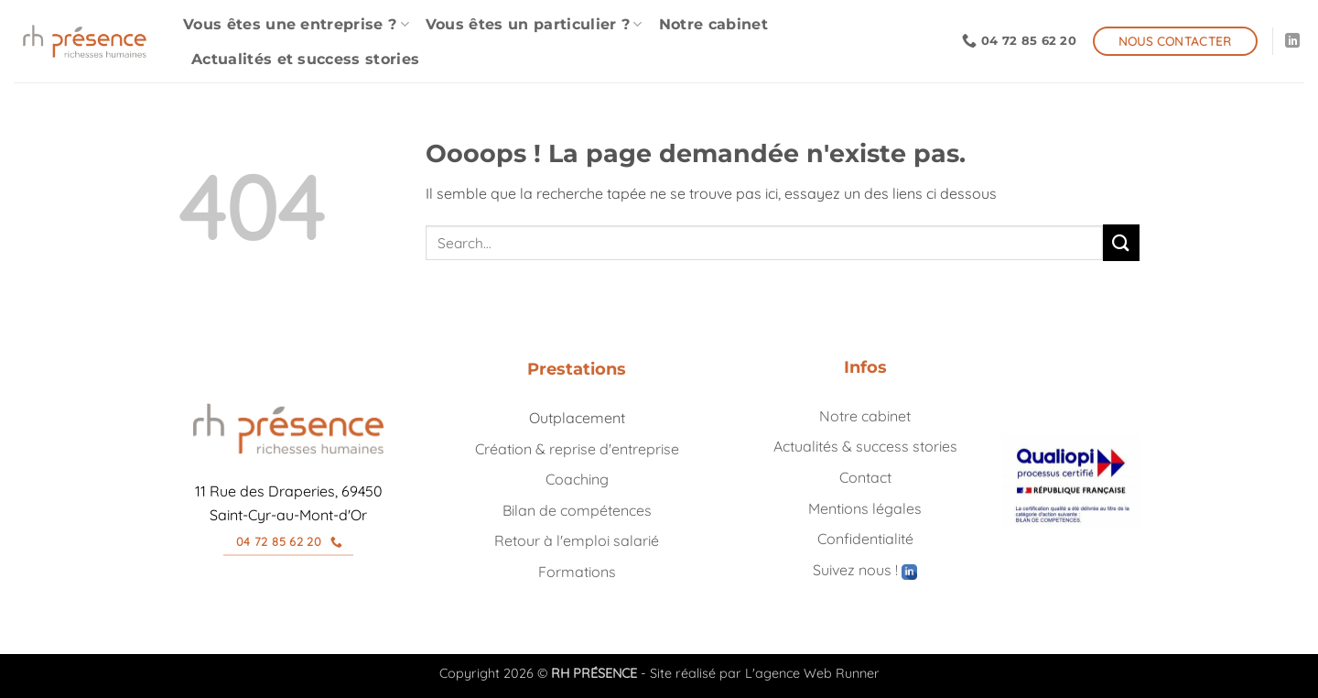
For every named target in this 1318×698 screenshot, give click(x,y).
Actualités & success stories (865, 446)
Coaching (577, 479)
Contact (865, 477)
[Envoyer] (1121, 242)
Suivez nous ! (865, 570)
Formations (577, 571)
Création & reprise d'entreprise (577, 449)
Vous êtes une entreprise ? (296, 25)
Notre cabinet (713, 24)
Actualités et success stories (305, 59)
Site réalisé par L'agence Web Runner (765, 673)
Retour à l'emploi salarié (576, 540)
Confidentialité (865, 538)
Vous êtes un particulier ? (534, 25)
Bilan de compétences (577, 510)
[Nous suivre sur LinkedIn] (1292, 41)
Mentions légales (865, 508)
